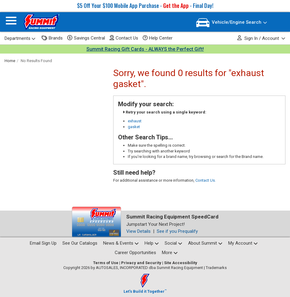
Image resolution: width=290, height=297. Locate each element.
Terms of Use (105, 262)
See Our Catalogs (79, 243)
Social (173, 243)
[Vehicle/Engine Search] (231, 22)
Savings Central (86, 38)
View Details (138, 231)
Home (10, 60)
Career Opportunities (135, 252)
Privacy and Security (141, 262)
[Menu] (11, 22)
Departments (20, 38)
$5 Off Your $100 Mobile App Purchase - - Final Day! (145, 5)
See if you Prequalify (177, 231)
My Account (243, 243)
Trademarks (216, 267)
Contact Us (124, 38)
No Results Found (36, 60)
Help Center (158, 38)
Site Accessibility (180, 262)
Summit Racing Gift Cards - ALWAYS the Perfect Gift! (145, 49)
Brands (52, 38)
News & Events (121, 243)
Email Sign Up (43, 243)
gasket (134, 126)
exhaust (135, 121)
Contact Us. (205, 180)
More (170, 252)
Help (152, 243)
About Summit (205, 243)
